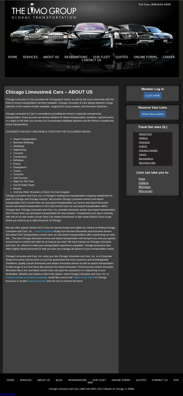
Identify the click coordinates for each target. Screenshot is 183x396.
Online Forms (145, 57)
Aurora (142, 154)
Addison (143, 138)
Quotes (122, 57)
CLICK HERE (152, 95)
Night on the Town (84, 277)
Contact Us (91, 60)
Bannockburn (146, 158)
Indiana (144, 183)
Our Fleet (101, 57)
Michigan (145, 187)
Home (12, 57)
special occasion (38, 281)
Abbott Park (145, 134)
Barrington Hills (147, 162)
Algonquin (144, 142)
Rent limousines (44, 231)
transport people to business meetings (26, 277)
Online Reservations (153, 114)
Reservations (75, 57)
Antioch (143, 146)
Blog (59, 380)
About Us (51, 57)
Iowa (142, 178)
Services (30, 57)
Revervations (77, 380)
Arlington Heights (148, 150)
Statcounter (8, 394)
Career (169, 57)
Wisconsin (145, 191)
